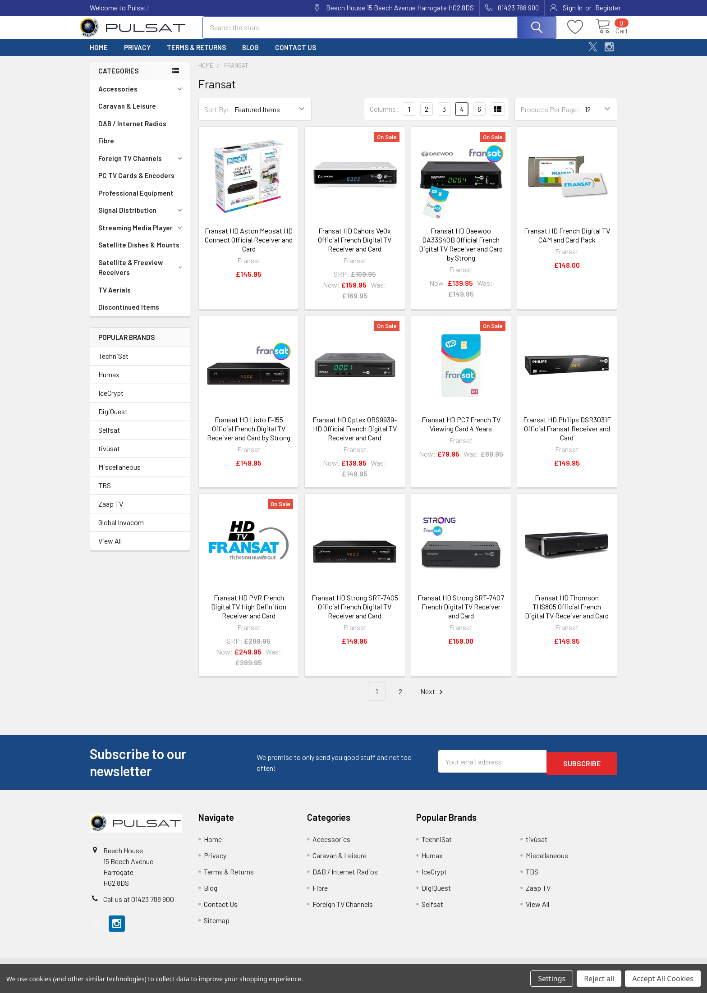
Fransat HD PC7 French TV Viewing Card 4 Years (461, 432)
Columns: (384, 117)
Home (99, 55)
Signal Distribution (141, 218)
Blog (250, 55)
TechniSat (113, 364)
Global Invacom (121, 530)
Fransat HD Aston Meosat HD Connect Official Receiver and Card (249, 247)
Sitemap (217, 928)
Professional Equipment (136, 201)
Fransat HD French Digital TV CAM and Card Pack (567, 243)
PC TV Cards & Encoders (136, 183)
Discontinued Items (128, 315)
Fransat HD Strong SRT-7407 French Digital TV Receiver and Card (461, 614)
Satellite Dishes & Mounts (138, 253)
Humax (108, 382)
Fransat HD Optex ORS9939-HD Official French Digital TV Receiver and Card (354, 436)
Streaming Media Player (141, 236)
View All (110, 549)
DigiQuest (113, 419)
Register (608, 8)
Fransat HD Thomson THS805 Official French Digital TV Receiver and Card (567, 614)
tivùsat (109, 456)
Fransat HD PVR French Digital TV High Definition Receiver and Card (248, 614)
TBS (104, 493)
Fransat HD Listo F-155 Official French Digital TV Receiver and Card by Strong (248, 436)
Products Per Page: (549, 117)
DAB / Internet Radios (132, 132)
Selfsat (109, 438)
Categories (118, 79)
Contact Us (295, 55)
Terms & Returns (196, 55)
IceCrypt (111, 401)
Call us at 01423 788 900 (138, 907)
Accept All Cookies (662, 979)
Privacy (137, 55)
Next (432, 700)
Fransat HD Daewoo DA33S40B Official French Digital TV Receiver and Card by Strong (461, 252)
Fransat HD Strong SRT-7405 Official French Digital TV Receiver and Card (355, 614)
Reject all (599, 979)
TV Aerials (114, 298)
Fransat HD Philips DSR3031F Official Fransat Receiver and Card (567, 436)
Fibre (106, 149)
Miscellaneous (119, 475)
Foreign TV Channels (141, 166)
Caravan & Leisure (127, 114)
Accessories (141, 97)
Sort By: (216, 117)
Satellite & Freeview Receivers (141, 275)
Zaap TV (110, 512)
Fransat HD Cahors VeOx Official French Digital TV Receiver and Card (354, 247)
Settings (551, 979)
